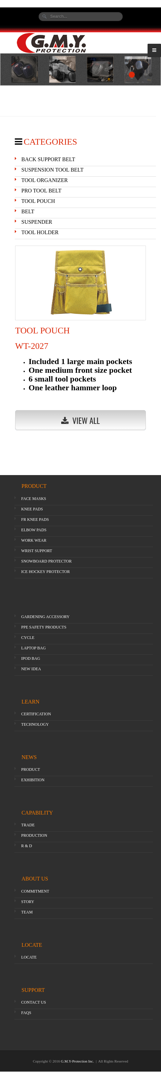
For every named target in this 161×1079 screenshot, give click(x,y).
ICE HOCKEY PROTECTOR (45, 571)
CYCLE (27, 637)
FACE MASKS (33, 498)
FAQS (26, 1012)
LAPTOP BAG (33, 648)
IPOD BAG (30, 658)
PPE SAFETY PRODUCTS (43, 627)
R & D (26, 845)
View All (80, 420)
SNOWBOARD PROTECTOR (46, 561)
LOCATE (29, 957)
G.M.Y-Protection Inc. (78, 1061)
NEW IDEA (31, 669)
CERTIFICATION (36, 714)
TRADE (28, 825)
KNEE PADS (32, 509)
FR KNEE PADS (35, 519)
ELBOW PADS (33, 530)
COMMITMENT (35, 891)
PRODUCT (30, 769)
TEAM (27, 912)
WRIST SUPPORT (36, 550)
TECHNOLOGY (35, 724)
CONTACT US (33, 1002)
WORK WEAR (33, 540)
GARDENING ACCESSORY (45, 616)
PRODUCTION (34, 835)
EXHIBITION (32, 780)
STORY (27, 901)
